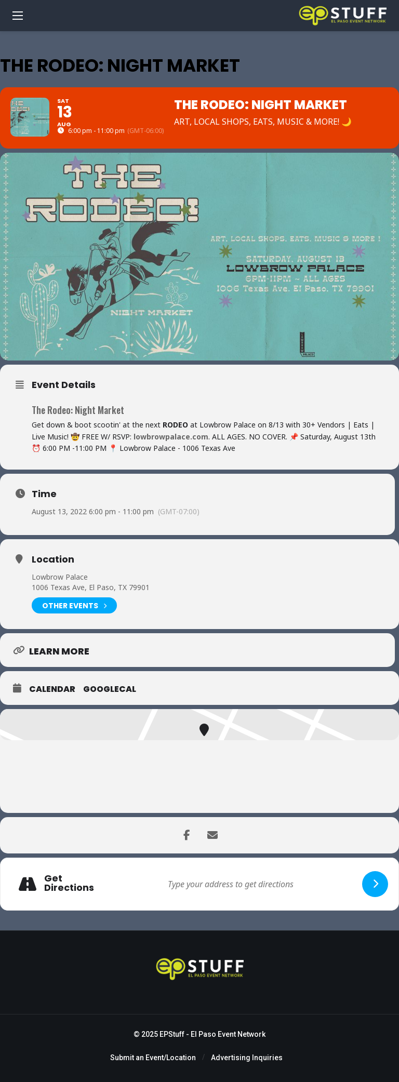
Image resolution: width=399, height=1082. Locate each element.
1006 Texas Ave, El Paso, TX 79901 (91, 587)
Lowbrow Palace (60, 577)
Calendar (52, 689)
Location (53, 559)
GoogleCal (109, 689)
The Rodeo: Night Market (78, 410)
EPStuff (171, 1034)
